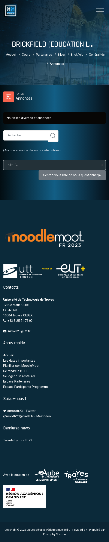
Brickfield (77, 55)
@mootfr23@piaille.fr (18, 416)
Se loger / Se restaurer (19, 376)
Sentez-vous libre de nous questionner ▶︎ (72, 175)
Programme (40, 387)
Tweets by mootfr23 (17, 440)
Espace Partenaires (16, 381)
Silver (61, 55)
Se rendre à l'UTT (15, 371)
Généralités (97, 55)
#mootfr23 (15, 411)
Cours (26, 55)
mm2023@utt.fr (19, 331)
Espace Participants (17, 387)
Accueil (11, 55)
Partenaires (44, 55)
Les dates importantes (19, 360)
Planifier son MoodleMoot (21, 366)
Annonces (57, 64)
